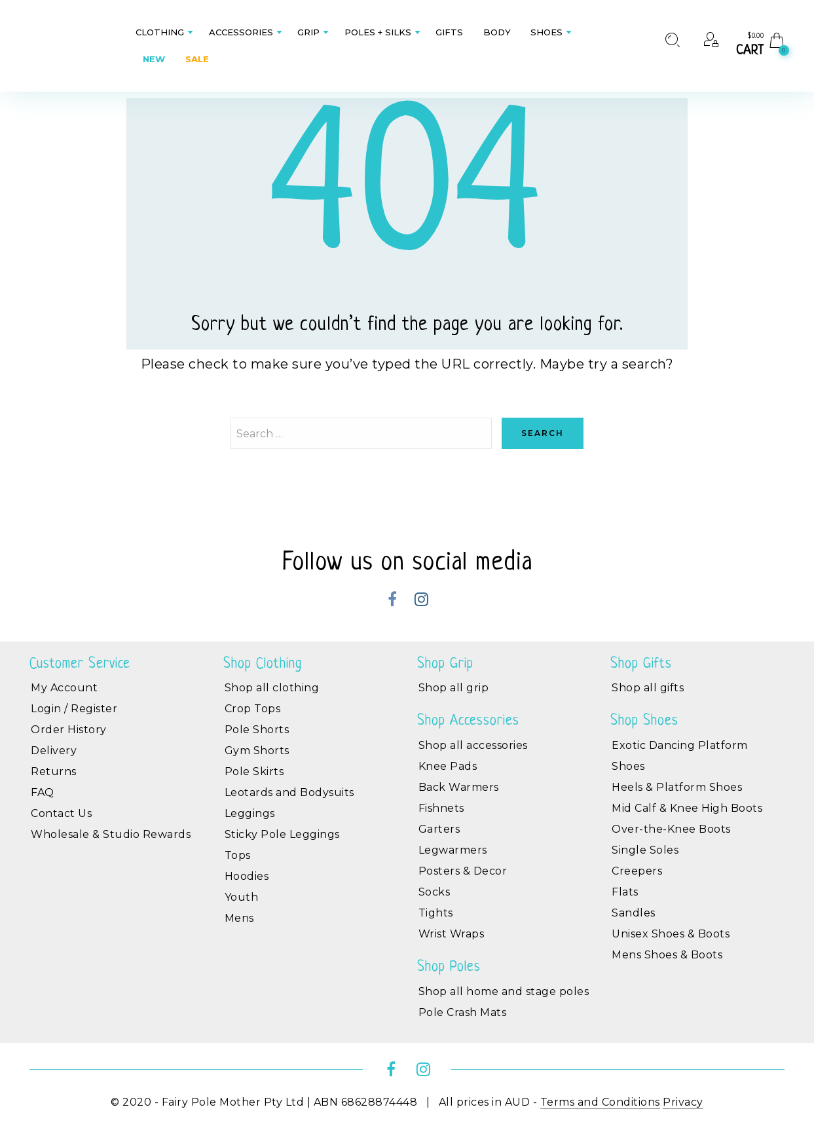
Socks (434, 892)
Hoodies (247, 876)
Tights (435, 913)
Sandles (634, 913)
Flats (625, 892)
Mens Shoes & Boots (667, 955)
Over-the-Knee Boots (671, 829)
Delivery (54, 750)
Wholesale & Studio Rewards (111, 834)
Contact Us (61, 813)
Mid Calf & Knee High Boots (687, 808)
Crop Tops (253, 708)
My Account (64, 687)
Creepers (637, 871)
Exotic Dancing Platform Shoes (680, 755)
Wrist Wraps (451, 934)
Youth (242, 897)
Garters (439, 829)
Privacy (683, 1102)
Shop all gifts (648, 687)
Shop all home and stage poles (503, 991)
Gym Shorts (257, 750)
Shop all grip (453, 687)
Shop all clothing (272, 687)
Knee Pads (447, 766)
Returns (54, 771)
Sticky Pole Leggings (282, 834)
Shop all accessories (473, 745)
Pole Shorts (257, 729)
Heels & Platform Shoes (677, 787)
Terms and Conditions (600, 1102)
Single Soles (645, 850)
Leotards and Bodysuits (289, 792)
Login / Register (74, 708)
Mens (239, 918)
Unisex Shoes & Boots (671, 934)
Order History (69, 729)
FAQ (42, 792)
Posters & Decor (463, 871)
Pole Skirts (254, 771)
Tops (238, 855)
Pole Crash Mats (462, 1012)
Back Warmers (458, 787)
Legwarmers (452, 850)
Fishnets (441, 808)
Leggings (250, 813)
